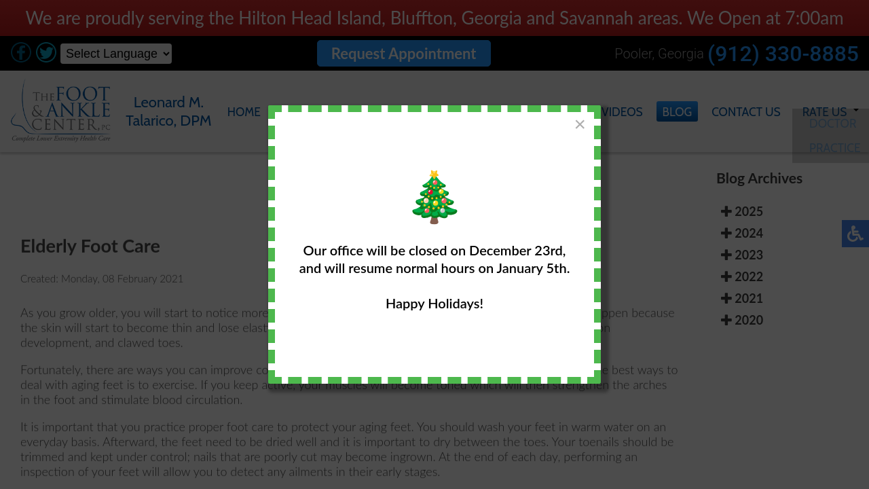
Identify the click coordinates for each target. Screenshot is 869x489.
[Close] (580, 124)
